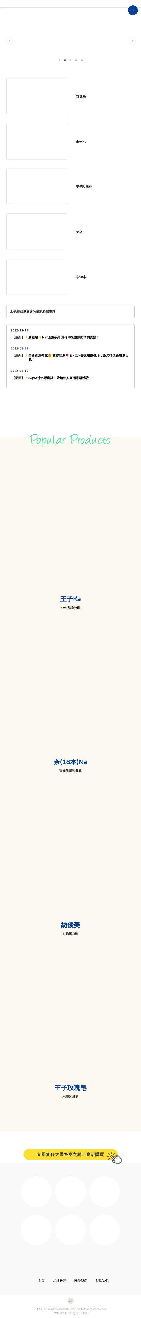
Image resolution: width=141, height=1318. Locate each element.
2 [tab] (65, 60)
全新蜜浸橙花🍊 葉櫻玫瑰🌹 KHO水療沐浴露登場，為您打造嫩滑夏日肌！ (78, 360)
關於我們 (78, 1280)
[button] (133, 10)
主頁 (38, 1280)
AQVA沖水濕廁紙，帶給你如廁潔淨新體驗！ (60, 380)
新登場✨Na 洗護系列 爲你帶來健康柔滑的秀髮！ (63, 340)
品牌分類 (56, 1280)
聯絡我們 (99, 1280)
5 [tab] (82, 60)
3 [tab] (70, 60)
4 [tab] (76, 60)
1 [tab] (59, 60)
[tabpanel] (70, 40)
